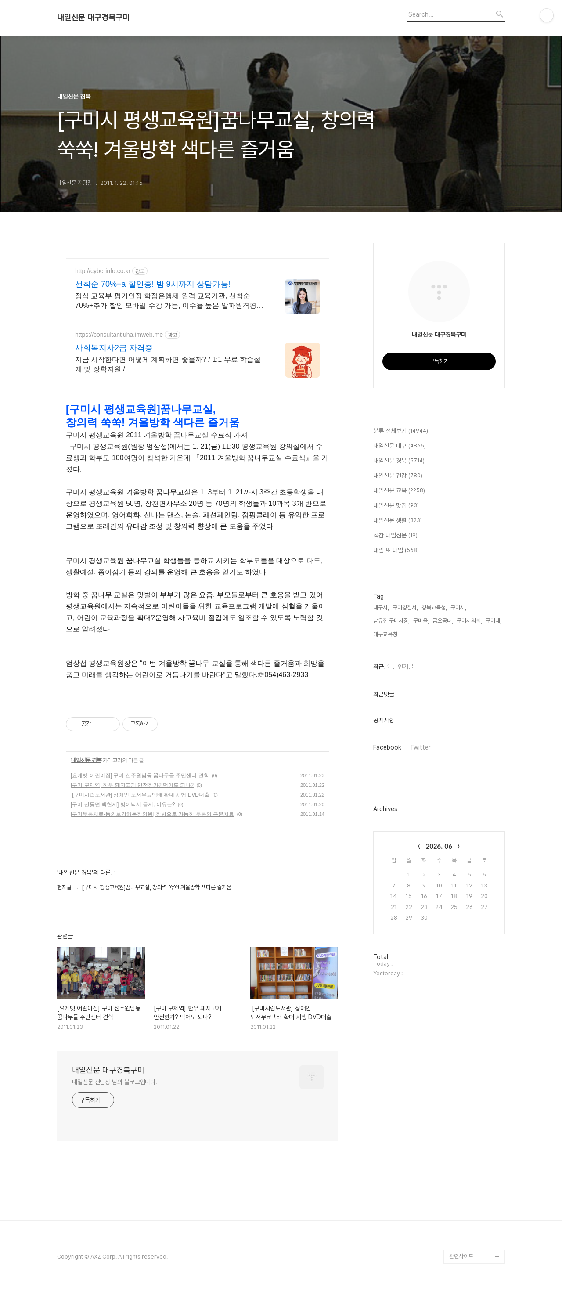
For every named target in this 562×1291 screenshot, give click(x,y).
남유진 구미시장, (391, 620)
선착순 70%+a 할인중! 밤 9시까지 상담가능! (153, 284)
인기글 (406, 666)
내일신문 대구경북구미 (93, 17)
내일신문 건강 (397, 476)
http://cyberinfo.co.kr (102, 270)
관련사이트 (461, 1256)
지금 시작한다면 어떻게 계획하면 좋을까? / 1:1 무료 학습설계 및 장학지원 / (168, 364)
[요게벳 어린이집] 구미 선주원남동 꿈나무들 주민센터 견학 (140, 775)
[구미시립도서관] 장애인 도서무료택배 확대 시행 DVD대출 (140, 795)
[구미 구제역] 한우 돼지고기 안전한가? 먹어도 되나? (132, 785)
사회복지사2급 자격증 (114, 347)
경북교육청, (434, 607)
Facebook (387, 747)
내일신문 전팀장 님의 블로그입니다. (114, 1081)
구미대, (493, 620)
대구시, (381, 607)
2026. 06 (439, 847)
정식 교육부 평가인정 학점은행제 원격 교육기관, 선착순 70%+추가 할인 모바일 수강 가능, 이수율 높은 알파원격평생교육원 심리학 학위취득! (169, 301)
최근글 (381, 666)
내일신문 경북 (86, 760)
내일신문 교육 (399, 491)
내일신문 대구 (399, 446)
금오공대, (442, 620)
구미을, (421, 620)
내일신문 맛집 (396, 505)
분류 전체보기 (400, 431)
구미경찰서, (405, 607)
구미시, (458, 607)
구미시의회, (469, 620)
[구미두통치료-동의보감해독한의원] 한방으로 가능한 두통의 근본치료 (152, 814)
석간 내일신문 (395, 535)
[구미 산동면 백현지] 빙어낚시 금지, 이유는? (123, 804)
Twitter (420, 747)
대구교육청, (386, 634)
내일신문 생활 (397, 520)
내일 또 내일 (396, 550)
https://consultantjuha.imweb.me (119, 334)
